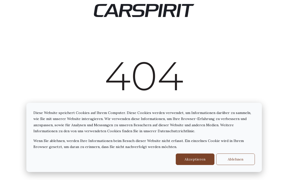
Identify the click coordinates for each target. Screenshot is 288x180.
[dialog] (144, 137)
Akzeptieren (195, 159)
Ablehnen (235, 159)
